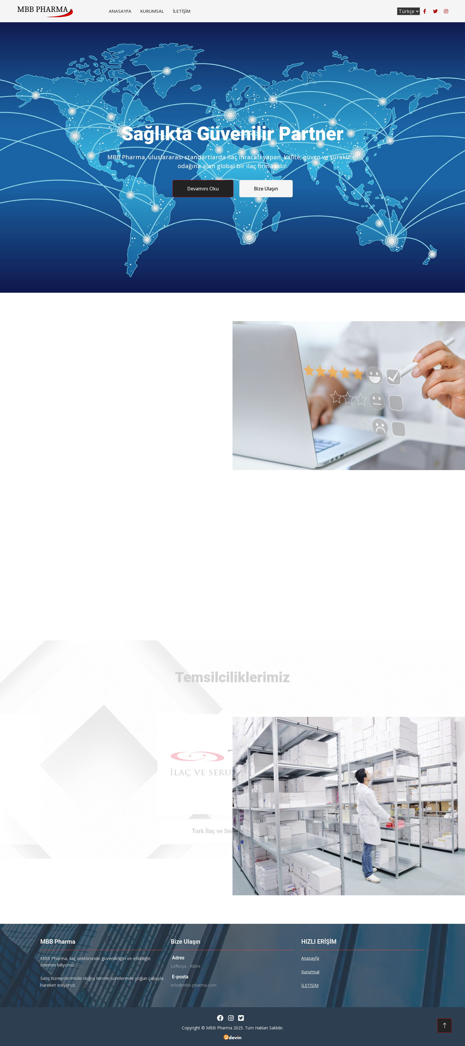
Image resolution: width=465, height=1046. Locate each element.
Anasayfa (120, 11)
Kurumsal (152, 11)
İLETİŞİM (181, 11)
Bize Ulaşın (266, 188)
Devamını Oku (203, 188)
